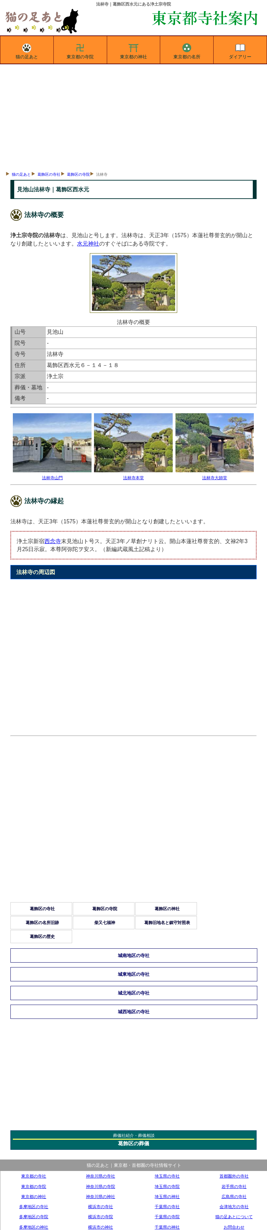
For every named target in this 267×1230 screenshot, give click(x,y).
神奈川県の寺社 (100, 1176)
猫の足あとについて (234, 1216)
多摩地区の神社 (33, 1227)
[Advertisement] (133, 116)
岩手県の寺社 (234, 1186)
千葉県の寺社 (167, 1206)
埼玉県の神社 (167, 1196)
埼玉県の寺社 (167, 1176)
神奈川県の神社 (100, 1196)
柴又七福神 (104, 922)
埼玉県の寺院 (167, 1186)
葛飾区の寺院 (78, 174)
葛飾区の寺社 (48, 174)
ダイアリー (240, 50)
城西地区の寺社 (133, 1011)
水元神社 (88, 244)
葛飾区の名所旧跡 (42, 922)
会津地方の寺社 (234, 1206)
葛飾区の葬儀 (133, 1143)
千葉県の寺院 (167, 1216)
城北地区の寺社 (133, 993)
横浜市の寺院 (100, 1216)
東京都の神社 (133, 50)
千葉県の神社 (167, 1227)
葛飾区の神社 (167, 908)
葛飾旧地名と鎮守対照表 (167, 922)
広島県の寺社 (234, 1196)
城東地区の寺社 (133, 974)
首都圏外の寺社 (234, 1176)
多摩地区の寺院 (33, 1216)
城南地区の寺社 (133, 955)
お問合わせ (234, 1227)
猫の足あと (27, 50)
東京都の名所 (186, 50)
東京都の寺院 (80, 50)
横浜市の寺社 (100, 1206)
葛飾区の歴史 (42, 936)
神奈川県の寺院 (100, 1186)
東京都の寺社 (33, 1176)
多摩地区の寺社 (33, 1206)
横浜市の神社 (100, 1227)
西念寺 (52, 541)
